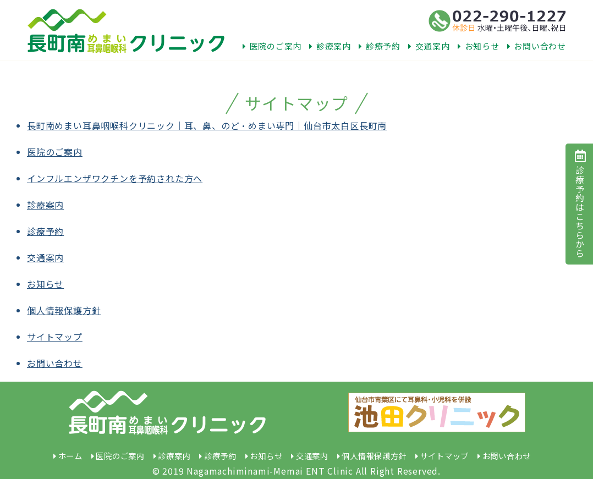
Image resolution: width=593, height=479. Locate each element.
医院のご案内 (272, 46)
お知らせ (478, 46)
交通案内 (429, 46)
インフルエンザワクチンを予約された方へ (114, 178)
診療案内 (330, 46)
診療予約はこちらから (579, 204)
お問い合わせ (536, 46)
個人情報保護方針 (64, 310)
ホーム (70, 455)
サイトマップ (55, 336)
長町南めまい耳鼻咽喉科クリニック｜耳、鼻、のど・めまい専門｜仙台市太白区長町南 (207, 125)
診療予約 (379, 46)
